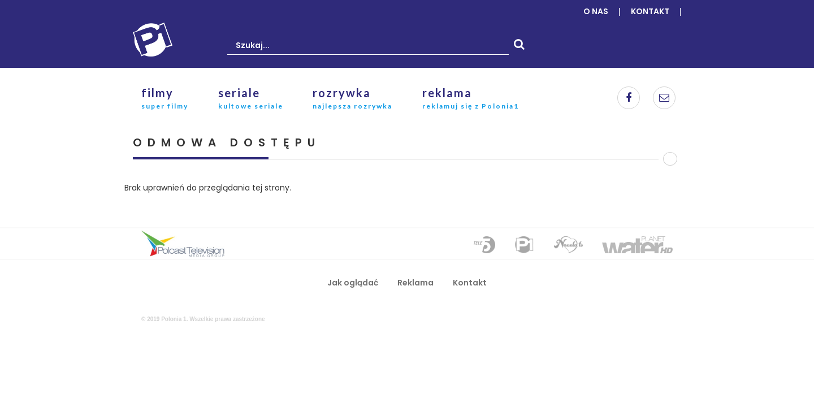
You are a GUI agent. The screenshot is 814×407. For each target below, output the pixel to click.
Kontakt (650, 11)
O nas (595, 11)
